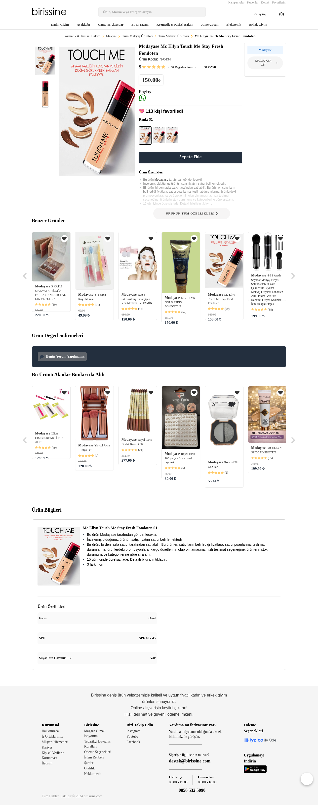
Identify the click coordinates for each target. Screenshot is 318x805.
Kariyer (47, 747)
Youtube (132, 736)
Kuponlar (252, 2)
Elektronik (233, 24)
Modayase (162, 179)
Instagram (133, 731)
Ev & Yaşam (140, 24)
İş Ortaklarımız (52, 736)
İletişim (47, 763)
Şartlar (88, 763)
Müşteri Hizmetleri (55, 742)
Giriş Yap (256, 14)
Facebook (133, 742)
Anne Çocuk (209, 24)
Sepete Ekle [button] (190, 157)
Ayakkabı (83, 24)
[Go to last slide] (25, 276)
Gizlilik (89, 768)
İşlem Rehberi (94, 757)
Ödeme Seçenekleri (97, 752)
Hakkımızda (50, 731)
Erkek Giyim (258, 24)
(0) (277, 14)
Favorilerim (279, 2)
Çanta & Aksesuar (110, 24)
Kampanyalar (236, 2)
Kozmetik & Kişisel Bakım (175, 24)
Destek (265, 2)
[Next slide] (292, 276)
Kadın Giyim (60, 24)
